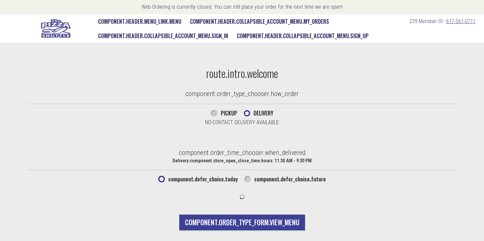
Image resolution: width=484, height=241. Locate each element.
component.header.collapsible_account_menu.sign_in (163, 36)
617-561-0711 (461, 21)
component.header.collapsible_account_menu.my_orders (259, 21)
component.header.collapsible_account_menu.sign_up (303, 36)
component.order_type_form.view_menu (242, 222)
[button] (56, 28)
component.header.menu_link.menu (139, 21)
